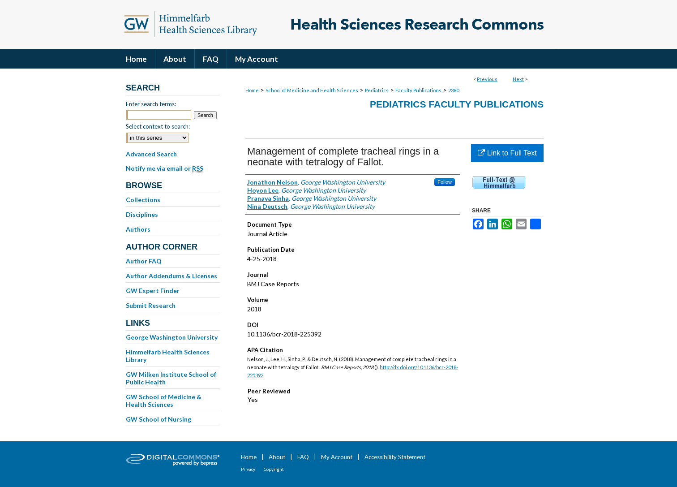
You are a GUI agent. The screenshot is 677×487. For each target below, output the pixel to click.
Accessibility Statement (394, 457)
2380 (453, 90)
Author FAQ (144, 261)
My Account (336, 457)
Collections (143, 199)
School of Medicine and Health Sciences (312, 90)
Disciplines (142, 214)
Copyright (274, 469)
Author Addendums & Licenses (171, 276)
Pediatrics (377, 90)
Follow (444, 182)
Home (252, 90)
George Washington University (172, 337)
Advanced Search (151, 154)
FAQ (303, 457)
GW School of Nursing (158, 419)
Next (518, 79)
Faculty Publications (418, 90)
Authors (138, 229)
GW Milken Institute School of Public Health (171, 378)
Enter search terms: (151, 104)
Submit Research (151, 305)
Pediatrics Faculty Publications (457, 104)
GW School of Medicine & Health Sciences (163, 400)
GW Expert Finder (153, 290)
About (277, 457)
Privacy (248, 469)
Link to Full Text (507, 153)
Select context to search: (158, 126)
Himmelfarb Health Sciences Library (168, 355)
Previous (487, 79)
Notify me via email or (164, 168)
